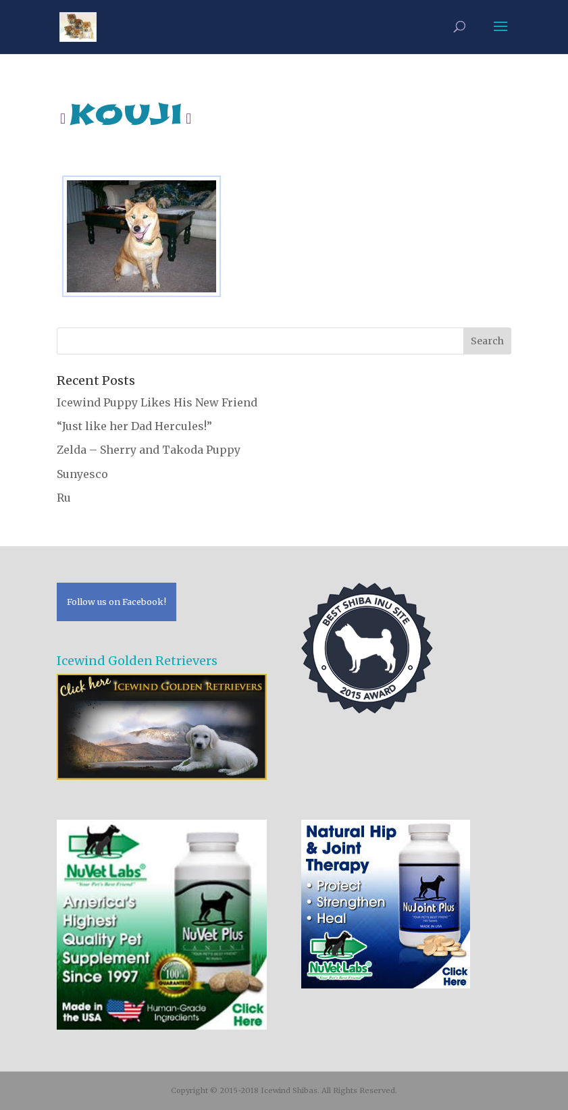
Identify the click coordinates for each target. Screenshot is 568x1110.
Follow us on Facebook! (116, 601)
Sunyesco (82, 474)
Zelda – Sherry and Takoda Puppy (148, 449)
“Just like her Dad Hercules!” (134, 426)
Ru (64, 497)
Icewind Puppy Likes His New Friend (157, 402)
